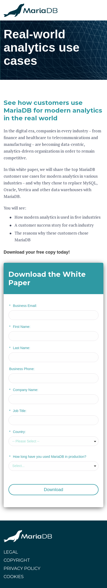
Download (53, 489)
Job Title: (17, 411)
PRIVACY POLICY (22, 568)
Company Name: (23, 390)
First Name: (19, 326)
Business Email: (23, 306)
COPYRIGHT (17, 560)
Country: (17, 432)
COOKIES (14, 576)
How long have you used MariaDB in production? (47, 456)
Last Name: (19, 348)
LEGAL (11, 552)
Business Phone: (22, 369)
